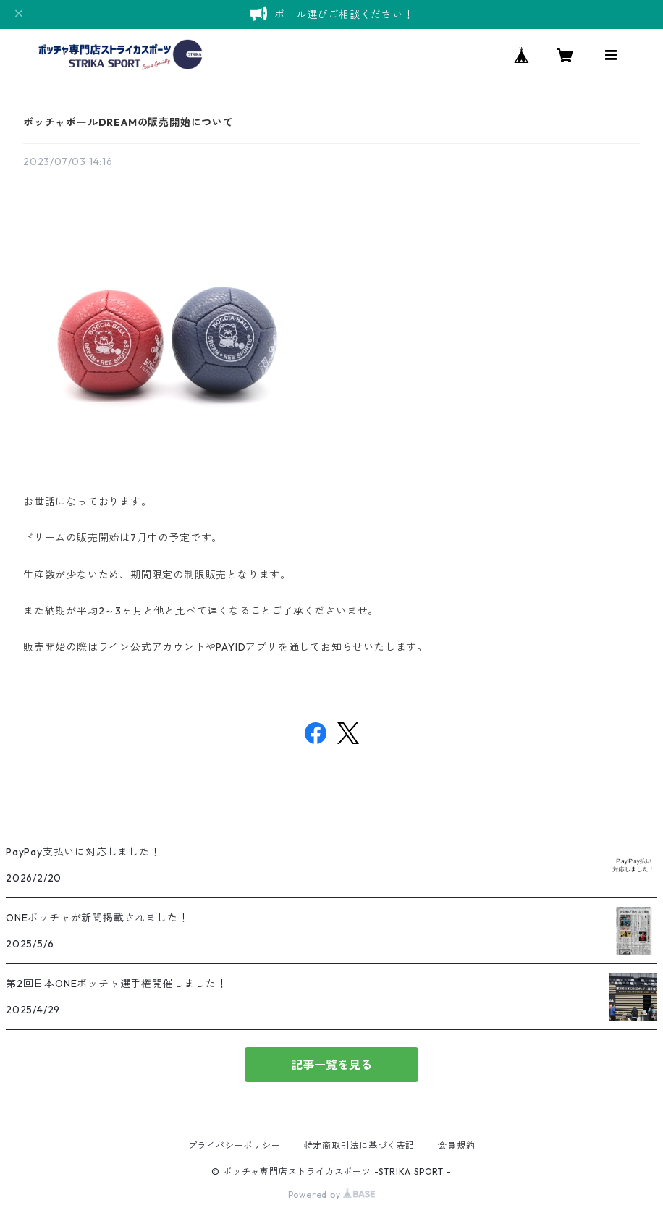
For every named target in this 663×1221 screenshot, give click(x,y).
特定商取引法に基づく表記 (359, 1145)
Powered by (332, 1194)
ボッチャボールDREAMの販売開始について (128, 122)
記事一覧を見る (331, 1064)
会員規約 (456, 1145)
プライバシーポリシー (234, 1145)
